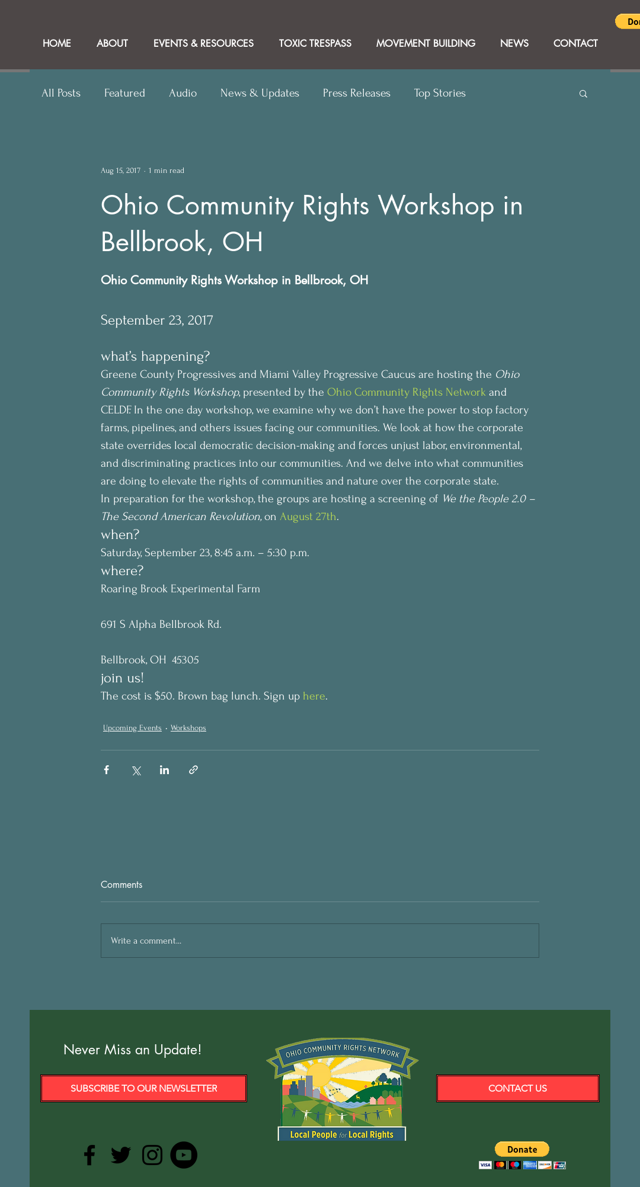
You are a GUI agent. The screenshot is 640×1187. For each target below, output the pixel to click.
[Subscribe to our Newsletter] (143, 1088)
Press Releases (357, 93)
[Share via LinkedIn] (164, 769)
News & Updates (259, 93)
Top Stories (440, 93)
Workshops (188, 727)
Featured (124, 93)
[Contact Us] (518, 1088)
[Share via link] (193, 769)
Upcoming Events (132, 727)
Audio (183, 93)
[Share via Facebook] (106, 769)
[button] (583, 93)
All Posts (61, 93)
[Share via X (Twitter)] (135, 769)
